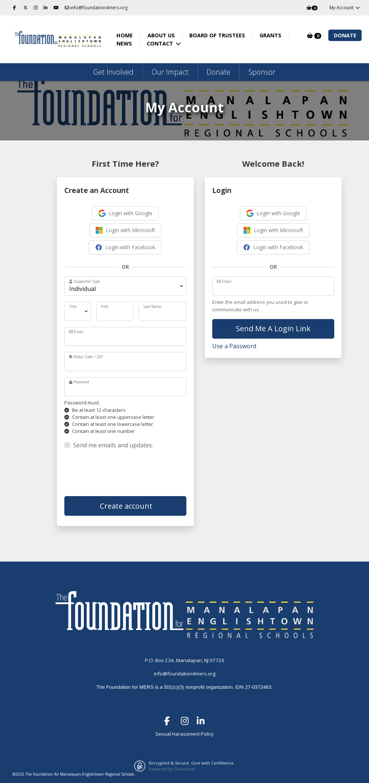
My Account (344, 7)
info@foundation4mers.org (96, 7)
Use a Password (234, 346)
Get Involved (113, 72)
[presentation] (120, 472)
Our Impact (170, 72)
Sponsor (261, 72)
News (124, 43)
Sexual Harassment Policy (184, 734)
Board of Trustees (217, 35)
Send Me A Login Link (273, 328)
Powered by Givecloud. (172, 769)
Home (124, 35)
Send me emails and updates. (113, 445)
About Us (161, 35)
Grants (270, 35)
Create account (125, 506)
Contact (161, 43)
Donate (345, 35)
